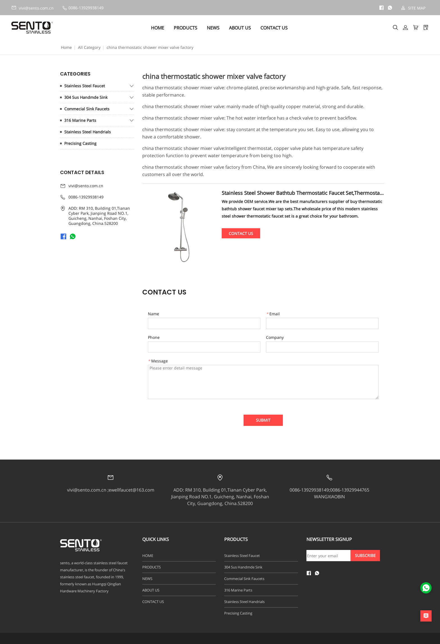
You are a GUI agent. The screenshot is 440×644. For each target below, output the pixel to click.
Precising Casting (80, 143)
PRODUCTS (186, 28)
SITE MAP (413, 8)
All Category (89, 47)
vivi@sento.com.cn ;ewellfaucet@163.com (110, 490)
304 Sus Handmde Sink (85, 97)
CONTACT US (274, 28)
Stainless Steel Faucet (84, 85)
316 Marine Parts (80, 120)
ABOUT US (241, 28)
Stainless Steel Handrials (87, 131)
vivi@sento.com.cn (32, 8)
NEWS (214, 28)
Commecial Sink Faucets (86, 108)
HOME (158, 28)
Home (66, 47)
